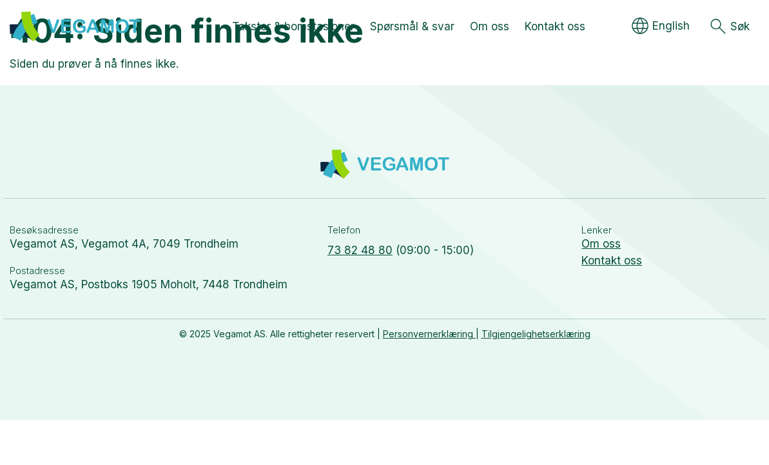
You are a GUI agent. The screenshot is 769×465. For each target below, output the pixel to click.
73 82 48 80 (360, 250)
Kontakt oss (611, 260)
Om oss (601, 243)
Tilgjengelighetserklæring (536, 333)
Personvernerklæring (429, 333)
